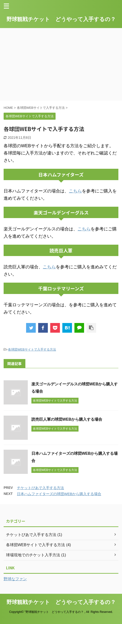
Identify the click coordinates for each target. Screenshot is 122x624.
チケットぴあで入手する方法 (40, 488)
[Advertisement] (61, 64)
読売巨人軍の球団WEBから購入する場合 (66, 419)
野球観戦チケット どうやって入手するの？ (61, 19)
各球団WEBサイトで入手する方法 (32, 349)
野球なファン (15, 579)
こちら (75, 191)
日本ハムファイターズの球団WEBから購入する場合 (59, 494)
